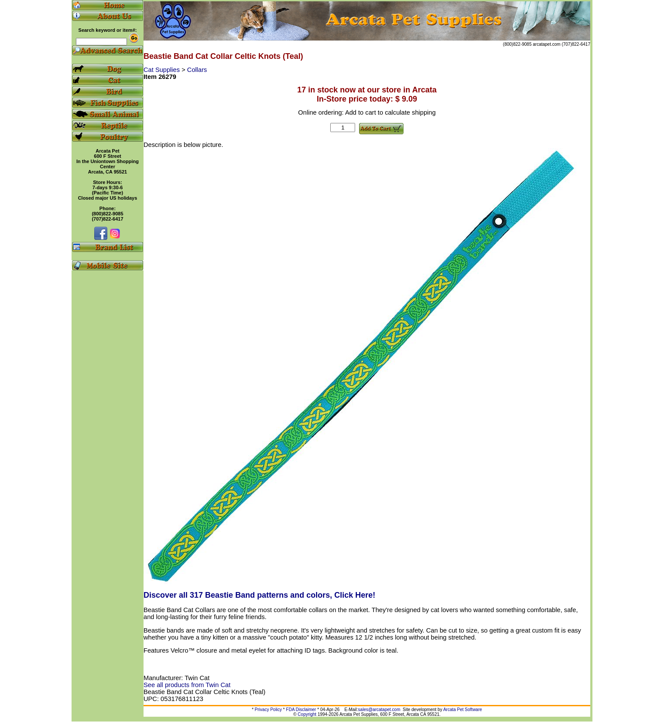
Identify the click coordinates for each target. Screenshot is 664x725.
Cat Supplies (162, 69)
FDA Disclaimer (301, 709)
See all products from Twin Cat (187, 684)
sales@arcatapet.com (379, 709)
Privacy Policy (268, 709)
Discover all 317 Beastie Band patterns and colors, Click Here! (259, 595)
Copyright (307, 714)
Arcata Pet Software (462, 709)
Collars (197, 69)
